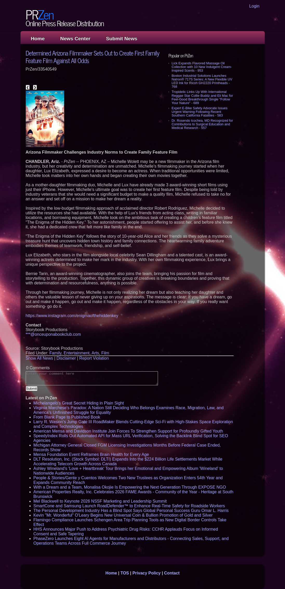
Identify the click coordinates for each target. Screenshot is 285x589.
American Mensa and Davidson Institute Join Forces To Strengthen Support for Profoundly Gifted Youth (128, 431)
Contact (172, 573)
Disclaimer (66, 358)
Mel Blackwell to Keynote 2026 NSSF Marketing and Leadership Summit (100, 501)
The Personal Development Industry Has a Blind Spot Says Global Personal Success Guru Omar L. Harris (131, 510)
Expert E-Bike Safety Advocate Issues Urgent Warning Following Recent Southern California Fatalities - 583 (200, 111)
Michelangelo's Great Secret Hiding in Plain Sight (79, 403)
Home (38, 38)
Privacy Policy (146, 573)
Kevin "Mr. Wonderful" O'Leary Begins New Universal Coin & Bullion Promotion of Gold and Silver (123, 515)
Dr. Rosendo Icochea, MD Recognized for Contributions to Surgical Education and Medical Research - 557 (202, 124)
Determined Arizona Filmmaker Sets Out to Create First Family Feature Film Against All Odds (93, 56)
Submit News (121, 38)
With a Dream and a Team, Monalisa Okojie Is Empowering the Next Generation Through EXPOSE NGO (130, 487)
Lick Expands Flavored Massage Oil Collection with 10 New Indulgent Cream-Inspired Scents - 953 (202, 66)
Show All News (39, 358)
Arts (95, 353)
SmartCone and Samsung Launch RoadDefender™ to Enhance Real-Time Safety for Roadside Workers (129, 506)
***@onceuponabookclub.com (53, 334)
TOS (125, 573)
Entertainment (77, 353)
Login (254, 6)
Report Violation (94, 358)
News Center (75, 38)
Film (105, 353)
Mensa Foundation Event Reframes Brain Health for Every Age (91, 454)
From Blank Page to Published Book (67, 417)
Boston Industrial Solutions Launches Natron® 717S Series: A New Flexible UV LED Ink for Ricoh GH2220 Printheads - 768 (202, 81)
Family (55, 353)
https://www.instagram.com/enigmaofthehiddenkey (72, 315)
